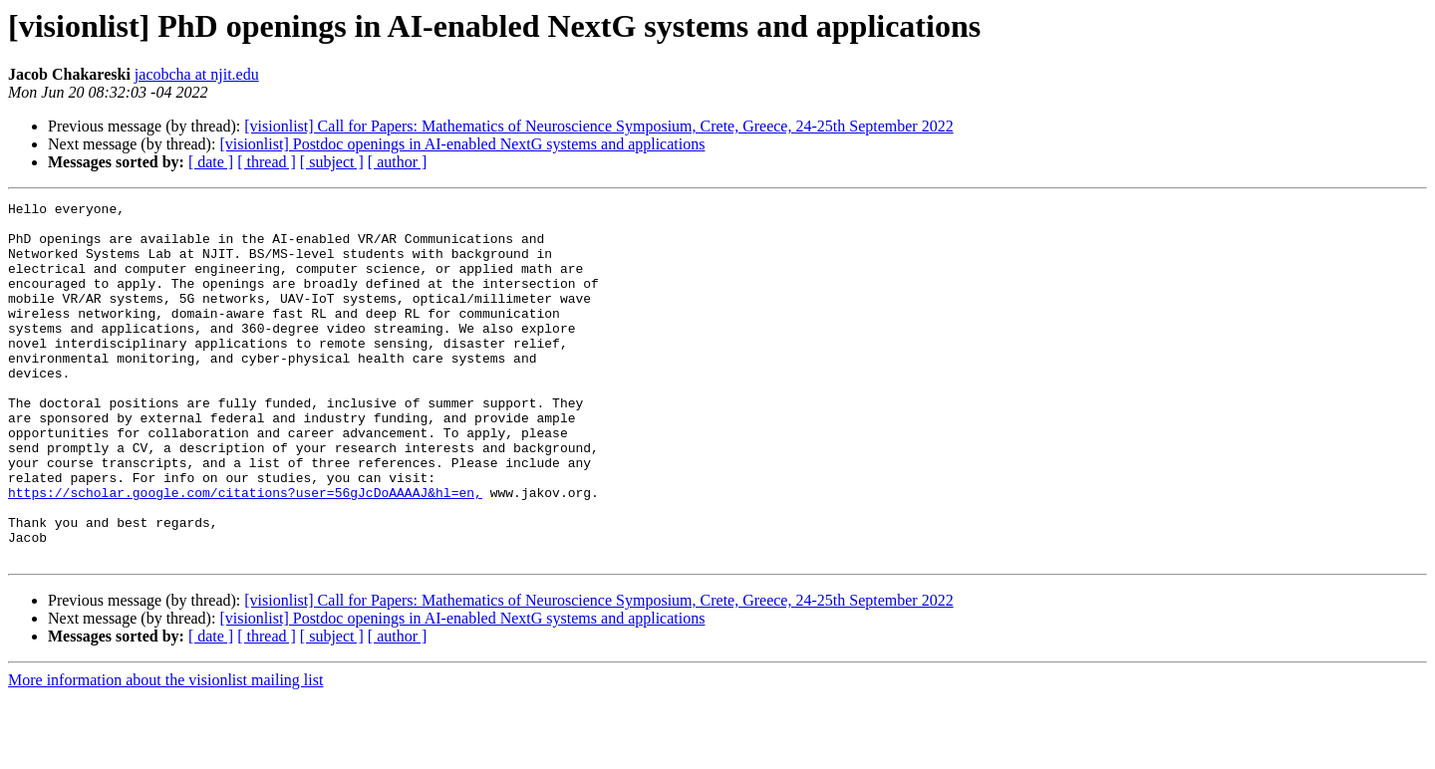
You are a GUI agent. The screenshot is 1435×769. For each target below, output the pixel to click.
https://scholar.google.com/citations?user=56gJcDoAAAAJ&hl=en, (245, 552)
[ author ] (398, 161)
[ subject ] (332, 161)
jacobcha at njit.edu (197, 74)
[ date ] (210, 161)
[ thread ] (266, 161)
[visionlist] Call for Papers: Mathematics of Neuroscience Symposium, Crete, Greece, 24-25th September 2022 (598, 126)
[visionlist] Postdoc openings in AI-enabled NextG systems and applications (462, 143)
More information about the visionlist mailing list (165, 751)
